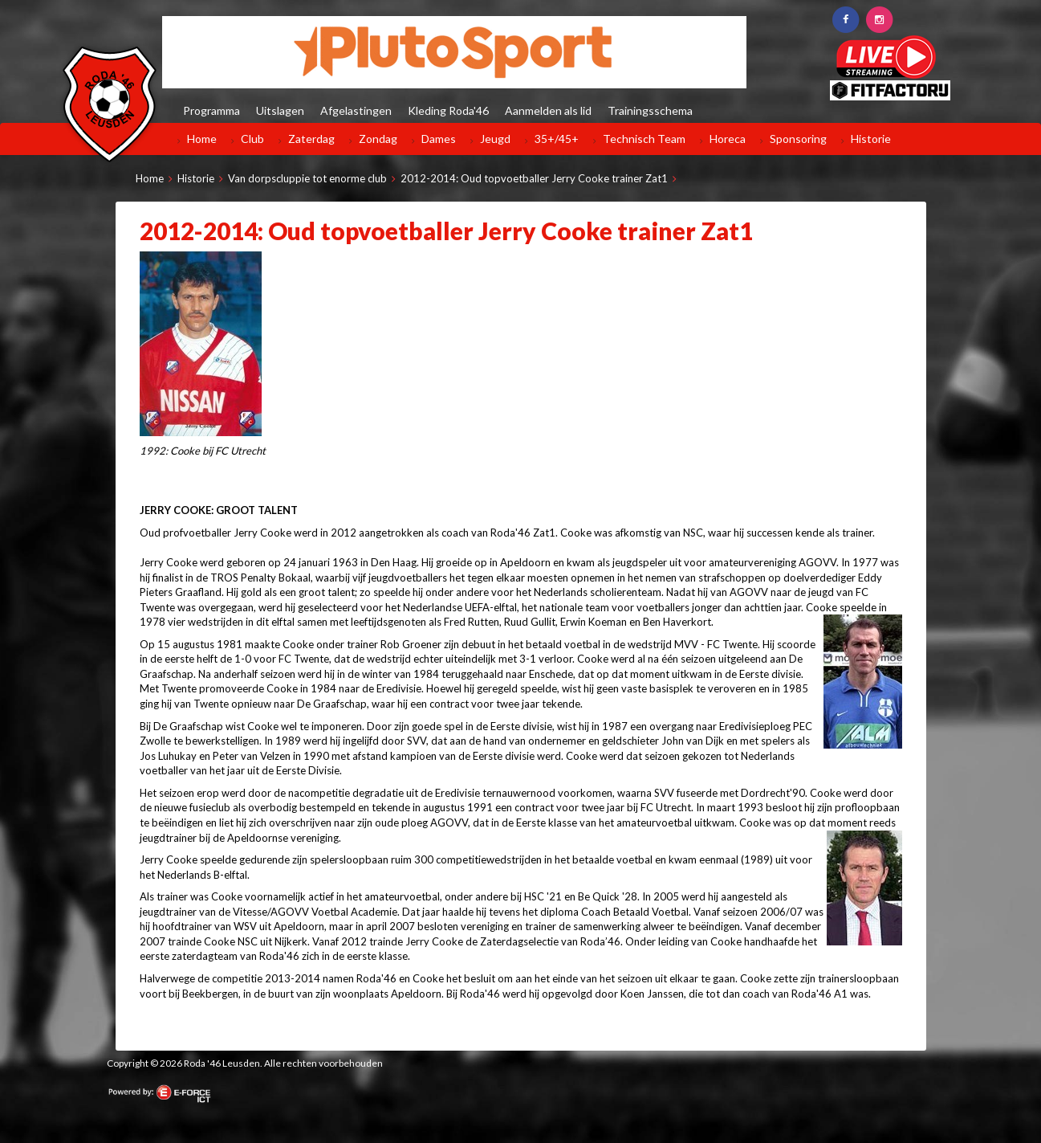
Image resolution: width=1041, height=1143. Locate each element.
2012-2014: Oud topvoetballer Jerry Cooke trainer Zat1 (534, 178)
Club (252, 138)
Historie (871, 138)
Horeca (728, 138)
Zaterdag (311, 138)
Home (202, 138)
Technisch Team (644, 138)
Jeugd (495, 138)
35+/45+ (557, 138)
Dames (438, 138)
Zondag (378, 138)
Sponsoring (798, 138)
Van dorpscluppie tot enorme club (307, 178)
